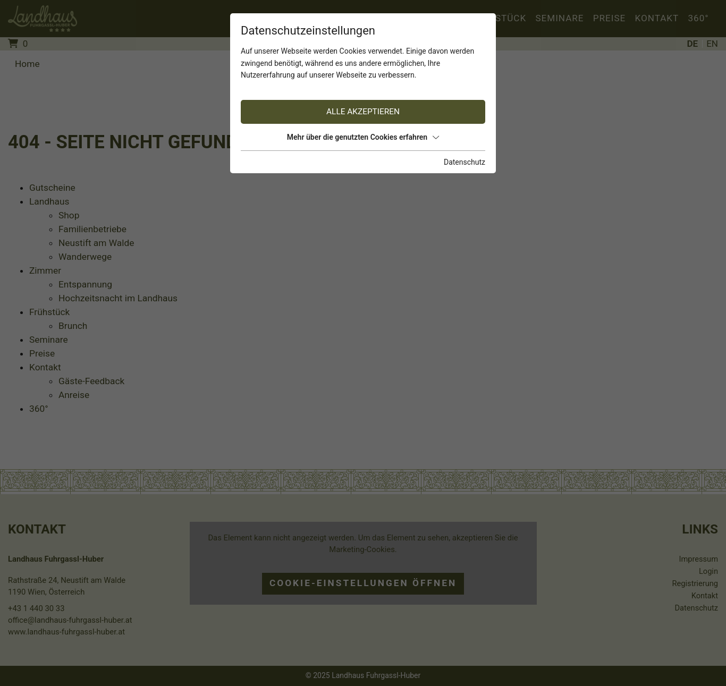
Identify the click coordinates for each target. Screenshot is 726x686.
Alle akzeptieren (363, 111)
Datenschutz (464, 162)
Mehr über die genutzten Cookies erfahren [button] (363, 137)
